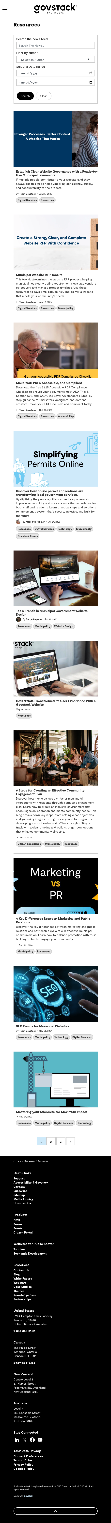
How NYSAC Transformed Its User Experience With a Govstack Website (56, 702)
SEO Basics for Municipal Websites (42, 1026)
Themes (19, 1291)
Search (25, 96)
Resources (47, 200)
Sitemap (19, 1195)
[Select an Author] (55, 59)
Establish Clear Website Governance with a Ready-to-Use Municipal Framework (56, 173)
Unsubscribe (22, 1203)
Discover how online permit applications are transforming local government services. (49, 492)
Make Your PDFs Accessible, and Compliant (49, 383)
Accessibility (66, 416)
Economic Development (30, 1253)
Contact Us (21, 1270)
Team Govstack (27, 193)
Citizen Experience (29, 843)
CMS (17, 1220)
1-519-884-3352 (24, 1362)
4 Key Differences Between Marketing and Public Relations (53, 920)
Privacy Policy (23, 1464)
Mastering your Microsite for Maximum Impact (51, 1112)
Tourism (19, 1249)
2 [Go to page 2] (51, 1141)
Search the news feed (32, 39)
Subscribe (20, 1191)
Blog (17, 1274)
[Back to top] (56, 1511)
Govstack (28, 1496)
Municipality (65, 308)
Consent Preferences (28, 1456)
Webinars (20, 1282)
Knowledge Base (25, 1295)
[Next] (70, 1141)
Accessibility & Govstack (31, 1182)
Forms (18, 1224)
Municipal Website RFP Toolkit (39, 275)
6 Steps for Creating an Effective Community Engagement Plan (50, 792)
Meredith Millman (35, 521)
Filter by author (27, 53)
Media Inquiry (23, 1199)
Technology (65, 528)
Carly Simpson (34, 619)
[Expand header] (5, 8)
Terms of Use (23, 1460)
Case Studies (23, 1286)
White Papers (23, 1278)
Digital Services (27, 200)
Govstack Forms (28, 536)
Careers (19, 1186)
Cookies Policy (24, 1468)
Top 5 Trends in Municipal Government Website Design (52, 612)
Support (19, 1178)
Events (18, 1228)
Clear (43, 96)
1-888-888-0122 (24, 1331)
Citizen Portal (23, 1232)
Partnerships (23, 1299)
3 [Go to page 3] (61, 1141)
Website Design (63, 626)
